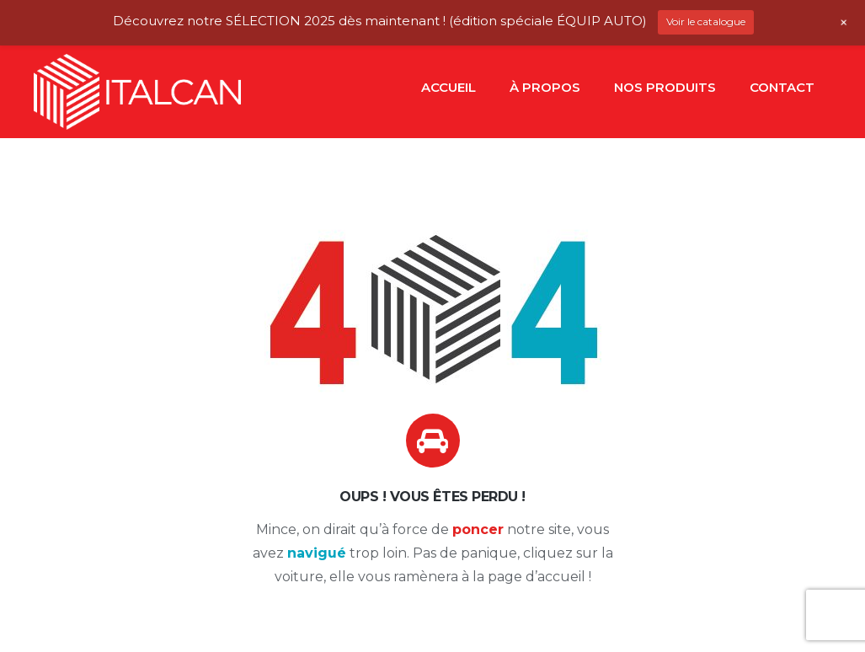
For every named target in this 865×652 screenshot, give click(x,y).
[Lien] (137, 92)
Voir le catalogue (705, 21)
